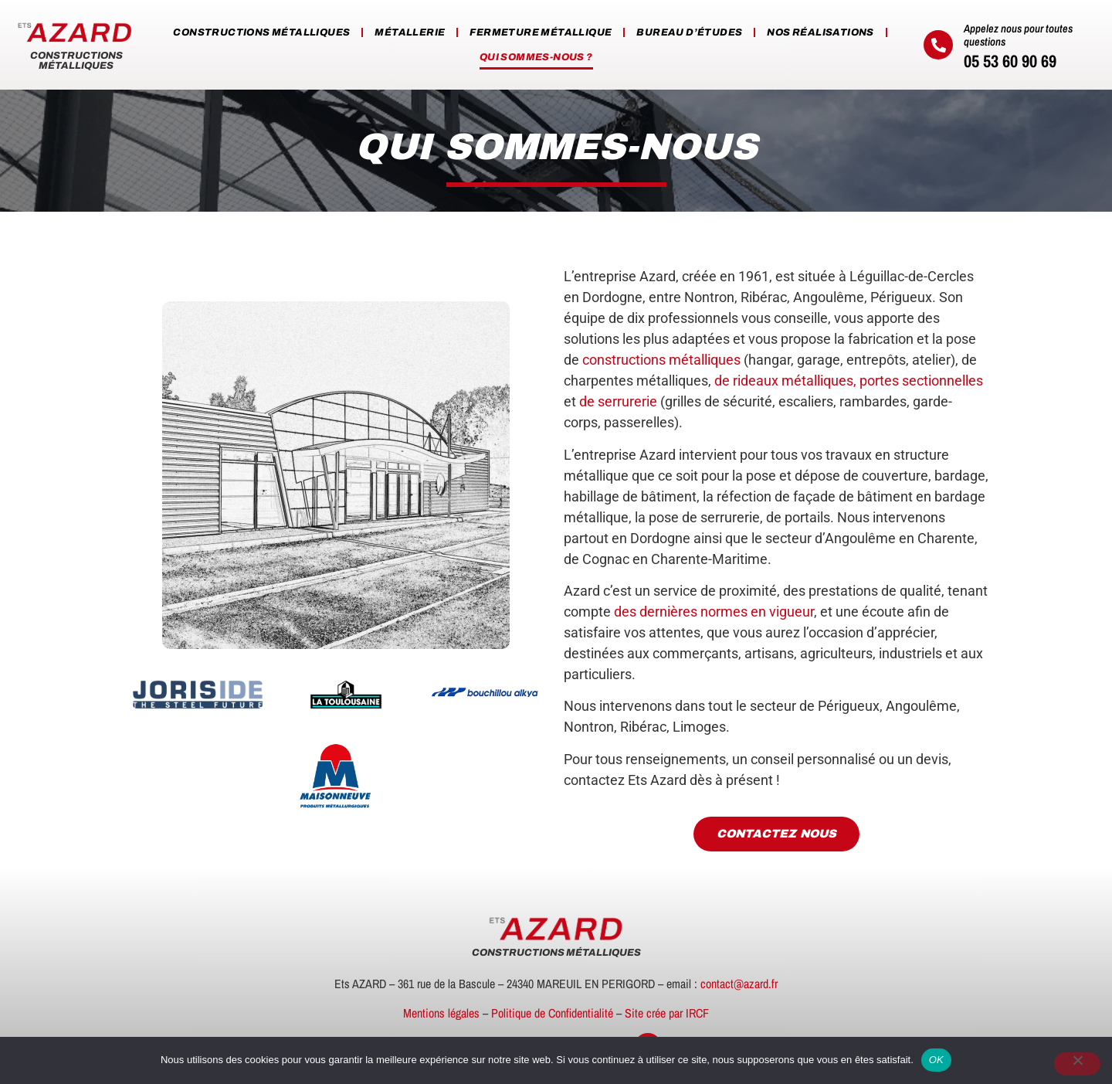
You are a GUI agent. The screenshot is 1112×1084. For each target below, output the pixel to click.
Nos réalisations (820, 32)
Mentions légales (441, 1012)
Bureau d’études (689, 32)
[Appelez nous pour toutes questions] (938, 44)
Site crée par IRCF (667, 1012)
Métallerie (410, 32)
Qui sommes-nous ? (536, 57)
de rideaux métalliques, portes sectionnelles (848, 380)
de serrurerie (618, 401)
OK (936, 1059)
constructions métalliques (661, 360)
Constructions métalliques (261, 32)
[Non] (1077, 1064)
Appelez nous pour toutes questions (1018, 35)
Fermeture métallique (541, 32)
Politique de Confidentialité (552, 1012)
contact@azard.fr (739, 983)
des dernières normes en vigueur (714, 611)
